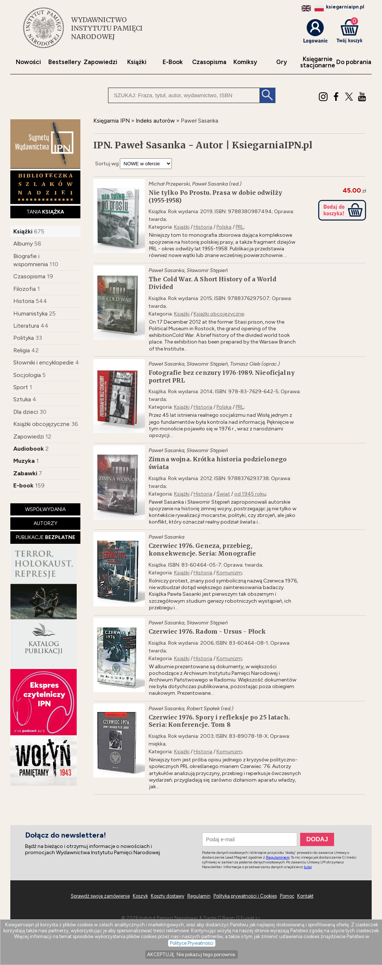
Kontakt (305, 896)
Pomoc (287, 896)
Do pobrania (353, 62)
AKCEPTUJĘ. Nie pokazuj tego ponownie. (191, 954)
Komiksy (245, 62)
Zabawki (25, 473)
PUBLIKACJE (45, 537)
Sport (20, 387)
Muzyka (24, 460)
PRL (240, 227)
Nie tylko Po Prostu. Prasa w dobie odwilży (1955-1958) (215, 196)
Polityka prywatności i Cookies (245, 896)
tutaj (308, 866)
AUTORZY (46, 523)
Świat (223, 494)
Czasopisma (209, 62)
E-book (23, 485)
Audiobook (28, 448)
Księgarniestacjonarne (317, 62)
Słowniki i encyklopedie (43, 362)
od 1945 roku (250, 494)
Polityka (23, 337)
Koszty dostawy (167, 896)
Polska (224, 227)
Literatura (26, 325)
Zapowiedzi (100, 62)
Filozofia (24, 288)
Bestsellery (64, 62)
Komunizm (229, 573)
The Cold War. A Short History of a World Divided (212, 282)
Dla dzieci (25, 411)
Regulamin (199, 896)
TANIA (45, 212)
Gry (281, 62)
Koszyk (140, 896)
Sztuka (22, 399)
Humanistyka (30, 313)
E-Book (173, 62)
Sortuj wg (107, 164)
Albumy (23, 243)
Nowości (28, 62)
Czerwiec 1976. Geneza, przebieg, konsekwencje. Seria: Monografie (202, 549)
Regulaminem (277, 857)
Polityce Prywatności (191, 943)
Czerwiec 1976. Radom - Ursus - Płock (207, 631)
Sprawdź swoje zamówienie (100, 896)
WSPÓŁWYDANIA (45, 509)
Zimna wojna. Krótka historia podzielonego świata (217, 463)
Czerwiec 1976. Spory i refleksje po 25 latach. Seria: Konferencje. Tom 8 (219, 721)
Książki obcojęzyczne (41, 423)
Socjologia (27, 374)
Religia (21, 350)
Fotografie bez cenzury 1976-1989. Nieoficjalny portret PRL (222, 376)
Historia (23, 300)
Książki (136, 62)
